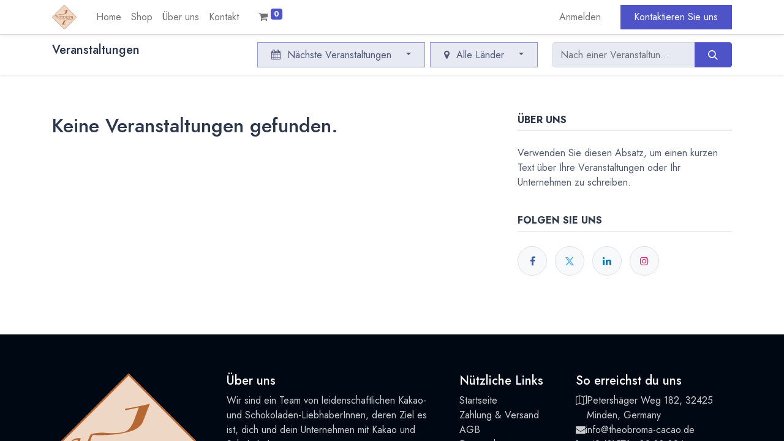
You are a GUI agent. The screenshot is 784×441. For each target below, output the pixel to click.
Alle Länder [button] (475, 55)
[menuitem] (108, 17)
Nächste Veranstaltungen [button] (332, 55)
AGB (469, 430)
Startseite (478, 400)
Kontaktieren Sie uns (676, 17)
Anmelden (580, 17)
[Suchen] (713, 54)
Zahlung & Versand (499, 415)
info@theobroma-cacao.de (640, 430)
